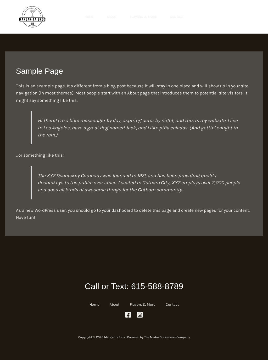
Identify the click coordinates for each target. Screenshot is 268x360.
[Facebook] (128, 314)
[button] (237, 17)
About (112, 17)
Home (89, 17)
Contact (177, 17)
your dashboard (117, 210)
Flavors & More (143, 17)
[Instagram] (140, 314)
